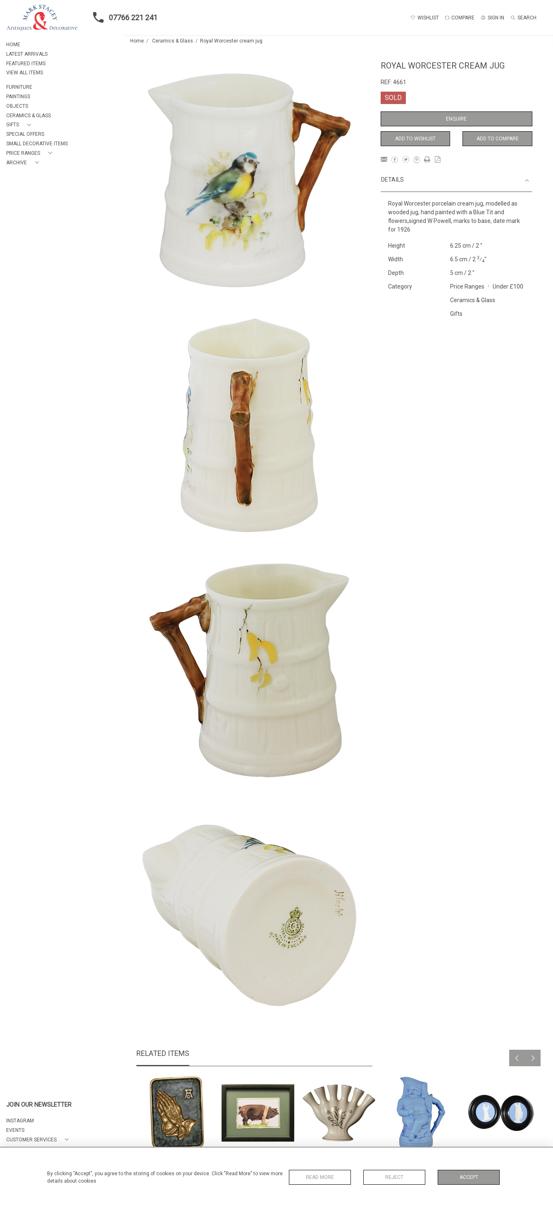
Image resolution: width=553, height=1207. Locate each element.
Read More (320, 1177)
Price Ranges (467, 286)
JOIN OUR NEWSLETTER (39, 1104)
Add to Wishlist (415, 139)
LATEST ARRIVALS (27, 54)
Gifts (456, 313)
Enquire (456, 119)
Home (137, 41)
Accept (469, 1177)
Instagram (20, 1121)
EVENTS (15, 1130)
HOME (13, 44)
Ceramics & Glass (172, 41)
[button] (20, 124)
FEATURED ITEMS (25, 63)
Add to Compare (498, 139)
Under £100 (508, 286)
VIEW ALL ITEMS (24, 73)
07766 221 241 (122, 17)
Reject (394, 1177)
